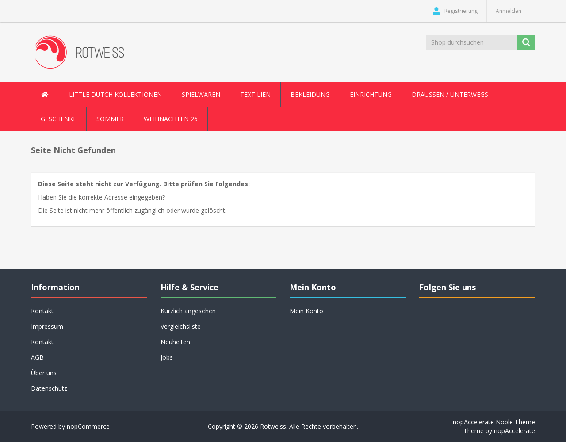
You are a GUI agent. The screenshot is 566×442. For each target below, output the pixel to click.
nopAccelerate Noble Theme (494, 422)
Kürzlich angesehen (188, 311)
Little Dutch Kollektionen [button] (115, 94)
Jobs (167, 357)
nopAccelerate (514, 431)
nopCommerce (88, 426)
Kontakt (42, 311)
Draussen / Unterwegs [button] (450, 94)
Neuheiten (175, 342)
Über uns (44, 373)
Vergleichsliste (181, 326)
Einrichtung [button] (371, 94)
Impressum (47, 326)
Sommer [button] (110, 119)
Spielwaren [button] (201, 94)
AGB (37, 357)
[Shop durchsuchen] (472, 42)
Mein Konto (306, 311)
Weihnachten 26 (171, 119)
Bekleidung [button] (310, 94)
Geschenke (58, 119)
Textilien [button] (255, 94)
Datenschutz (49, 388)
